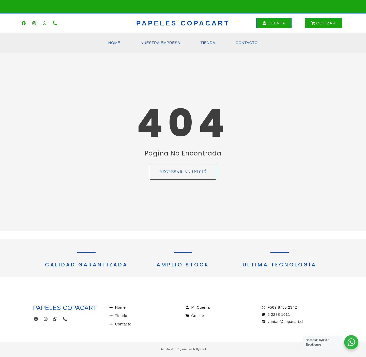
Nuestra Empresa (160, 42)
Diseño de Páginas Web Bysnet (183, 349)
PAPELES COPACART (183, 23)
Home (114, 42)
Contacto (247, 42)
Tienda (208, 42)
